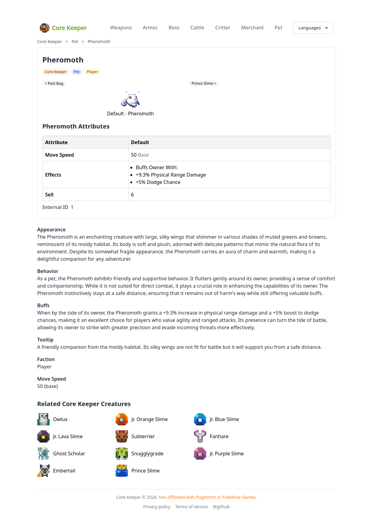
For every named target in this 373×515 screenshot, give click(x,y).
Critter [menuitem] (222, 27)
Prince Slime (138, 471)
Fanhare (211, 436)
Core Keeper (49, 41)
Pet (75, 41)
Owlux (52, 419)
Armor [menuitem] (150, 27)
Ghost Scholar (61, 453)
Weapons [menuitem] (121, 27)
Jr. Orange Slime (142, 419)
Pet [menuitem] (278, 27)
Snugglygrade (140, 453)
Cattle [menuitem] (197, 27)
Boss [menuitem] (174, 27)
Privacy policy (156, 506)
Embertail (56, 471)
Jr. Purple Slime (219, 453)
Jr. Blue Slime (216, 419)
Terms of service (191, 506)
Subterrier (135, 436)
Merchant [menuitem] (252, 27)
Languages (313, 28)
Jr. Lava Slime (60, 436)
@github (221, 506)
